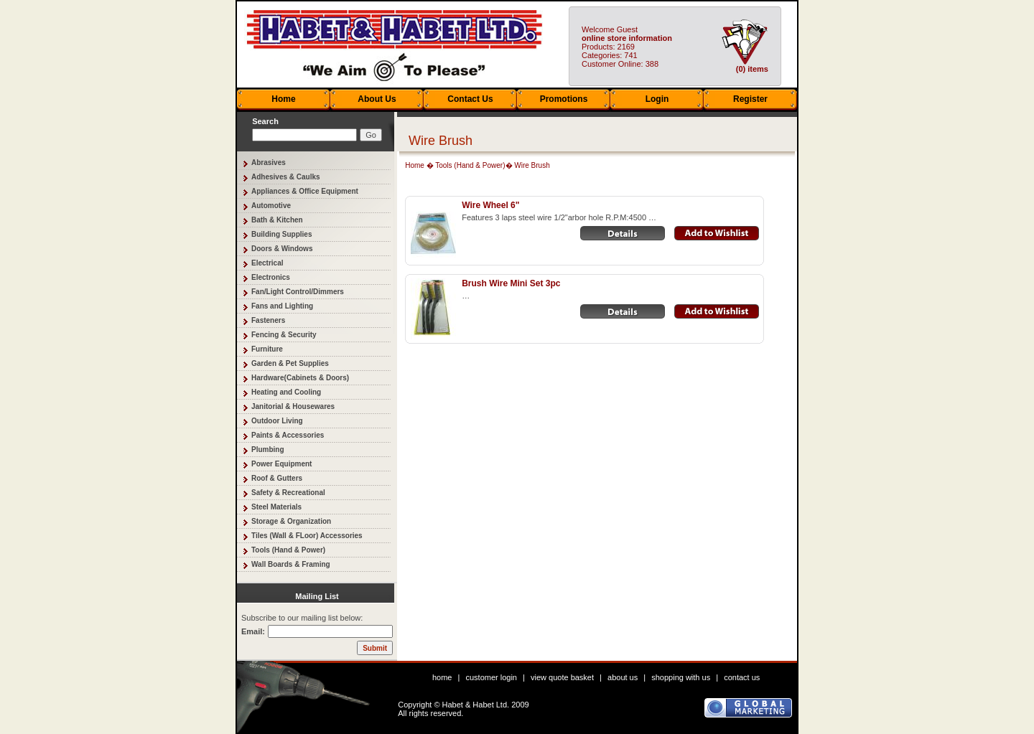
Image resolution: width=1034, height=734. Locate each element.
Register (750, 99)
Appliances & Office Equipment (304, 191)
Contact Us (470, 99)
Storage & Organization (291, 521)
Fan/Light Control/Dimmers (297, 292)
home (442, 677)
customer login (491, 677)
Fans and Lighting (282, 306)
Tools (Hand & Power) (288, 550)
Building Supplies (281, 234)
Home (283, 99)
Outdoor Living (277, 421)
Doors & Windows (281, 249)
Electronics (270, 277)
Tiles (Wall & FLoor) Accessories (307, 536)
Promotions (564, 99)
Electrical (267, 263)
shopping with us (680, 677)
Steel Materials (276, 507)
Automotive (271, 206)
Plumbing (267, 449)
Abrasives (268, 162)
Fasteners (268, 320)
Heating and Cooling (286, 392)
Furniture (267, 349)
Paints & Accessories (287, 435)
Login (657, 99)
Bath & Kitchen (277, 220)
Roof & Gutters (276, 478)
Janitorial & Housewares (293, 406)
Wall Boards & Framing (290, 564)
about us (622, 677)
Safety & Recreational (288, 493)
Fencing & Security (284, 335)
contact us (742, 677)
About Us (377, 99)
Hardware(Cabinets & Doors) (300, 378)
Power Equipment (281, 464)
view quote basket (562, 677)
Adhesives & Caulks (285, 177)
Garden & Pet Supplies (290, 363)
